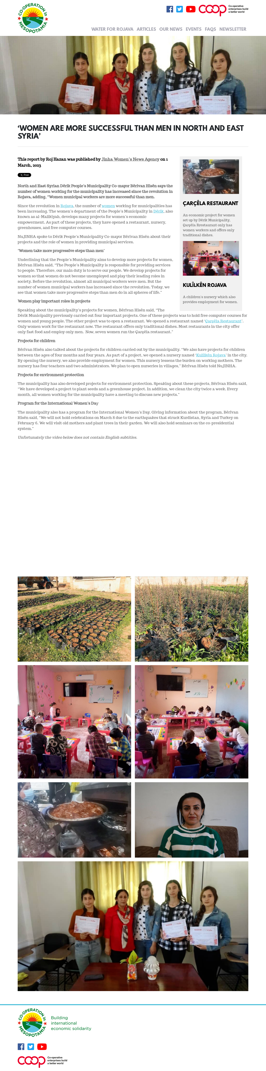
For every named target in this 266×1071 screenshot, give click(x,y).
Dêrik (158, 211)
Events (194, 29)
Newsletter (232, 29)
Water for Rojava (112, 29)
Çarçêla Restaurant (210, 203)
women (108, 205)
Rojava (66, 205)
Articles (146, 29)
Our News (170, 29)
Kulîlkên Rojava (205, 285)
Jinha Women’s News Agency (130, 159)
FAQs (210, 29)
